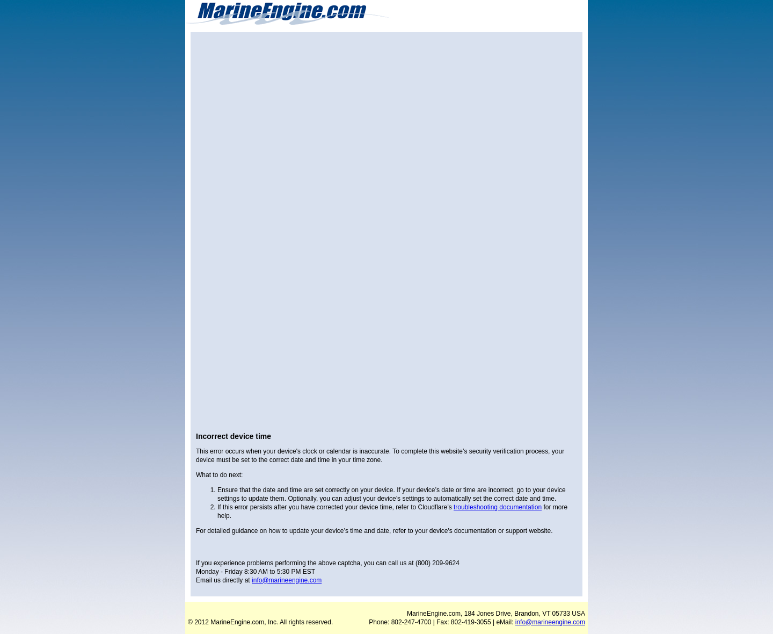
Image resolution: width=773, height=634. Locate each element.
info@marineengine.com (287, 580)
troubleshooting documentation (498, 507)
